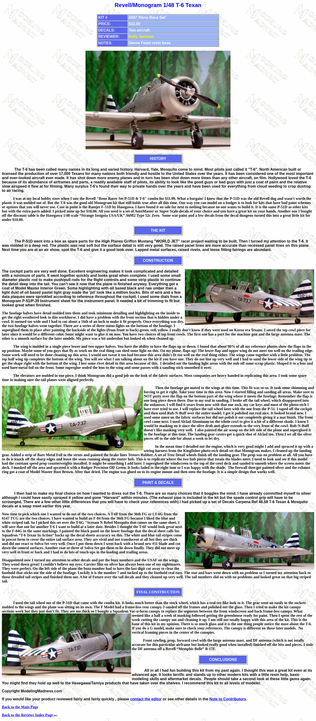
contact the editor (146, 699)
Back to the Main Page (20, 707)
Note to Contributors (227, 699)
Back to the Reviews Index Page (27, 715)
